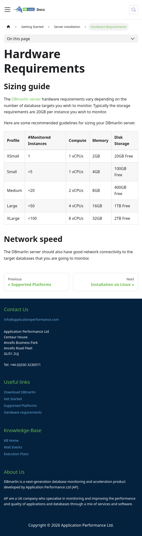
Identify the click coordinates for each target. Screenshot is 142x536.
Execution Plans (16, 454)
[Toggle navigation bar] (7, 9)
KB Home (11, 440)
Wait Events (13, 447)
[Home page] (8, 27)
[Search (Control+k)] (133, 9)
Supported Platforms (20, 405)
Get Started (13, 399)
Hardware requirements (23, 412)
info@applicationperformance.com (31, 319)
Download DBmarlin (20, 392)
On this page (18, 38)
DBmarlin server (26, 99)
